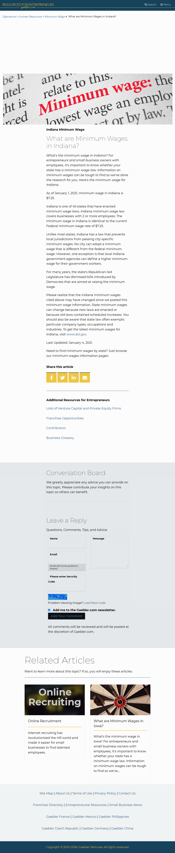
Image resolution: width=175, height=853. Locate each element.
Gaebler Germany (95, 828)
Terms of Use (82, 793)
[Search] (150, 4)
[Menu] (165, 4)
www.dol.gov (76, 334)
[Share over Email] (85, 377)
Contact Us (127, 793)
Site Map (46, 793)
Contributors (56, 428)
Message (98, 538)
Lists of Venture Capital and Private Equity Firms (83, 408)
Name (54, 538)
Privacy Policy (105, 793)
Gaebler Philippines (114, 817)
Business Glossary (60, 438)
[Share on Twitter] (62, 377)
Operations (9, 16)
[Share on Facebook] (51, 377)
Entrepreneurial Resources (86, 805)
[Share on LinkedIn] (74, 377)
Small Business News (125, 805)
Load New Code (95, 602)
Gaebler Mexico (84, 817)
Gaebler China (122, 828)
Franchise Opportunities (65, 418)
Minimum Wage (55, 16)
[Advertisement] (87, 46)
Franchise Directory (48, 805)
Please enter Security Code (62, 579)
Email (53, 554)
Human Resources (30, 16)
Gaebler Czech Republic (60, 828)
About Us (63, 793)
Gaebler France (58, 817)
